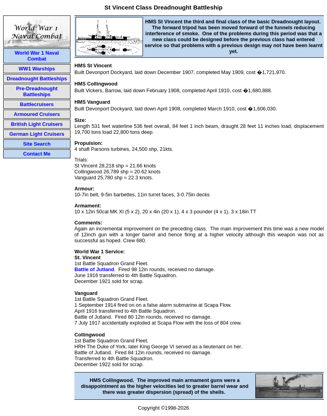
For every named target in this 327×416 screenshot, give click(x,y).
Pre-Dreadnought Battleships (37, 91)
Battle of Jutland (94, 269)
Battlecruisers (36, 104)
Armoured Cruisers (37, 114)
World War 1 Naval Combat (37, 56)
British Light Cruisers (37, 124)
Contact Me (37, 154)
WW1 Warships (37, 69)
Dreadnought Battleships (37, 79)
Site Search (37, 144)
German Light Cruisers (37, 134)
